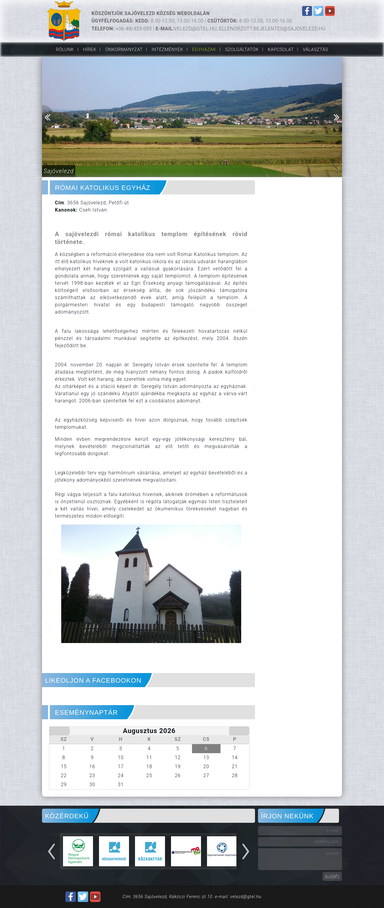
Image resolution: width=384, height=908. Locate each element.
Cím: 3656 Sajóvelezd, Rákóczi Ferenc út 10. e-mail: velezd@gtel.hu (192, 896)
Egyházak (204, 49)
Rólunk (65, 49)
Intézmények (167, 49)
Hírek (90, 49)
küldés (332, 876)
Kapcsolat (281, 49)
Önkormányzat (123, 49)
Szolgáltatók (242, 49)
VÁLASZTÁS (315, 49)
